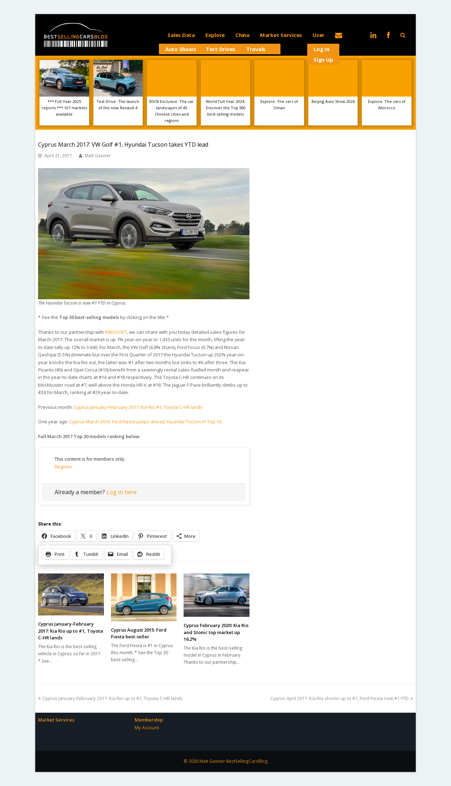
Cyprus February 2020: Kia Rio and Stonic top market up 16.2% (216, 632)
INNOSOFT (116, 332)
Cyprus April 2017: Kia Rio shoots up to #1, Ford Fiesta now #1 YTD (341, 698)
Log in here (121, 492)
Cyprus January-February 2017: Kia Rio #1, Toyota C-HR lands (138, 407)
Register (63, 466)
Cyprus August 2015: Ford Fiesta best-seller (139, 633)
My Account (147, 727)
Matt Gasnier (98, 156)
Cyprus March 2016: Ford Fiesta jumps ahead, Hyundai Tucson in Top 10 (145, 421)
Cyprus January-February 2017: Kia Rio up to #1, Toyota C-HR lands (70, 631)
